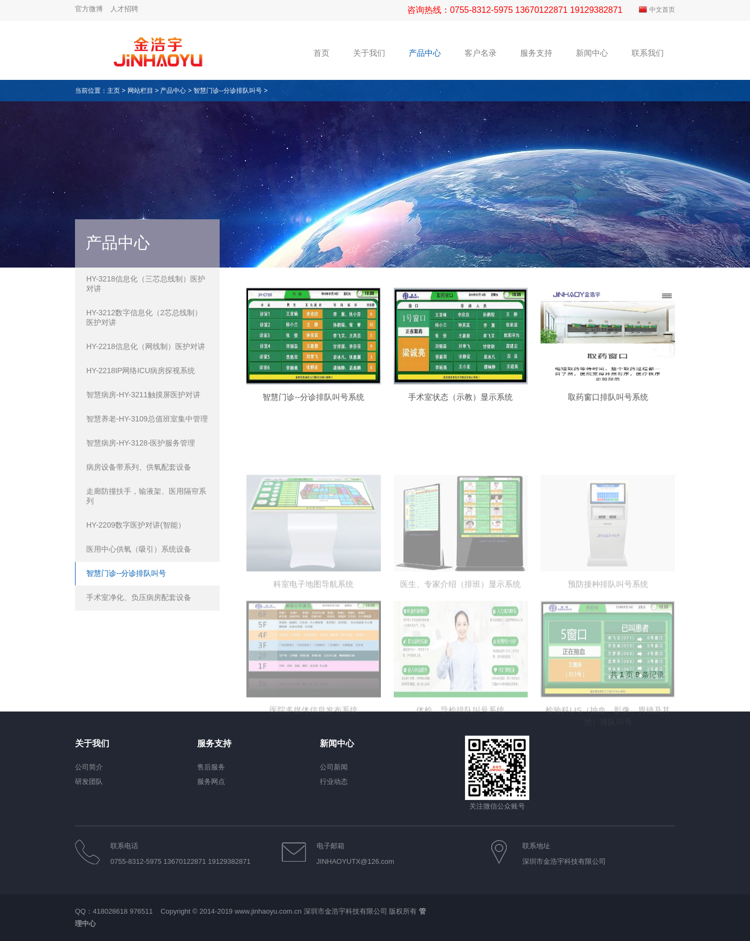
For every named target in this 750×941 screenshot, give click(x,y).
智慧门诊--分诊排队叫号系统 (313, 404)
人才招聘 (124, 9)
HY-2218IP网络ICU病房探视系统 (140, 370)
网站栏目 (140, 90)
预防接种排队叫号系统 (608, 628)
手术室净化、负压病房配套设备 (138, 597)
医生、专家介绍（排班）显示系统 (460, 628)
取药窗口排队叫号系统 (608, 404)
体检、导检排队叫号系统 (460, 754)
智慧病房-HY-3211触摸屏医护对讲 (143, 394)
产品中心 (173, 90)
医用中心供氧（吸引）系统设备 (138, 549)
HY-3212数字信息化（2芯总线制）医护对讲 (144, 317)
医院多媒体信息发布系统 (313, 754)
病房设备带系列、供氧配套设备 (138, 467)
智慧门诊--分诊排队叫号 (227, 90)
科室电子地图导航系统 (313, 628)
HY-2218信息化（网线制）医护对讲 (145, 346)
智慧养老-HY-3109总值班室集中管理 (147, 418)
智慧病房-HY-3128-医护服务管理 (140, 443)
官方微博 (89, 9)
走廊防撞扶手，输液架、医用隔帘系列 (146, 496)
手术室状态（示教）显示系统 (460, 404)
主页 (113, 90)
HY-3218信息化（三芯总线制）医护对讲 (145, 284)
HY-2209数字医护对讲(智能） (135, 525)
